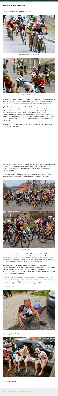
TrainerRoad (15, 101)
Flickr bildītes (22, 391)
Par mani (29, 391)
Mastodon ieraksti (12, 391)
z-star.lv (37, 54)
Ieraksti (4, 391)
